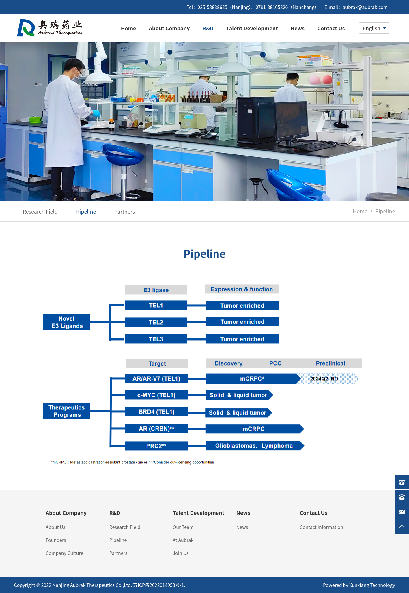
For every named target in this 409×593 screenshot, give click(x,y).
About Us (55, 526)
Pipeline (118, 539)
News (242, 526)
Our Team (183, 526)
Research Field (124, 526)
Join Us (180, 552)
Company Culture (64, 552)
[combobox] (374, 28)
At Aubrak (183, 539)
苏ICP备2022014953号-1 (158, 584)
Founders (56, 539)
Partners (118, 552)
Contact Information (321, 526)
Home (360, 211)
